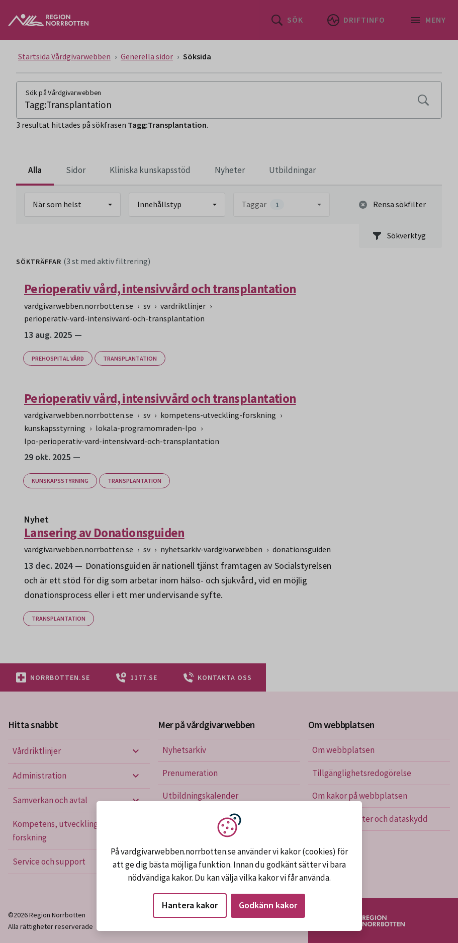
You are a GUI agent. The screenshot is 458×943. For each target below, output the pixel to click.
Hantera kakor (190, 905)
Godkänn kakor (268, 905)
